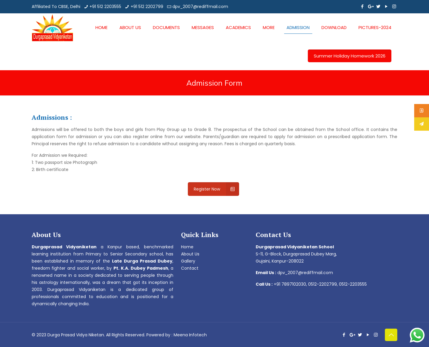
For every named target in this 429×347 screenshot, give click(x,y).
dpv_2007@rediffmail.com (200, 6)
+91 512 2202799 (147, 6)
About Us (190, 254)
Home (187, 247)
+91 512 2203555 (105, 6)
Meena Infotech (190, 335)
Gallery (188, 261)
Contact (190, 268)
